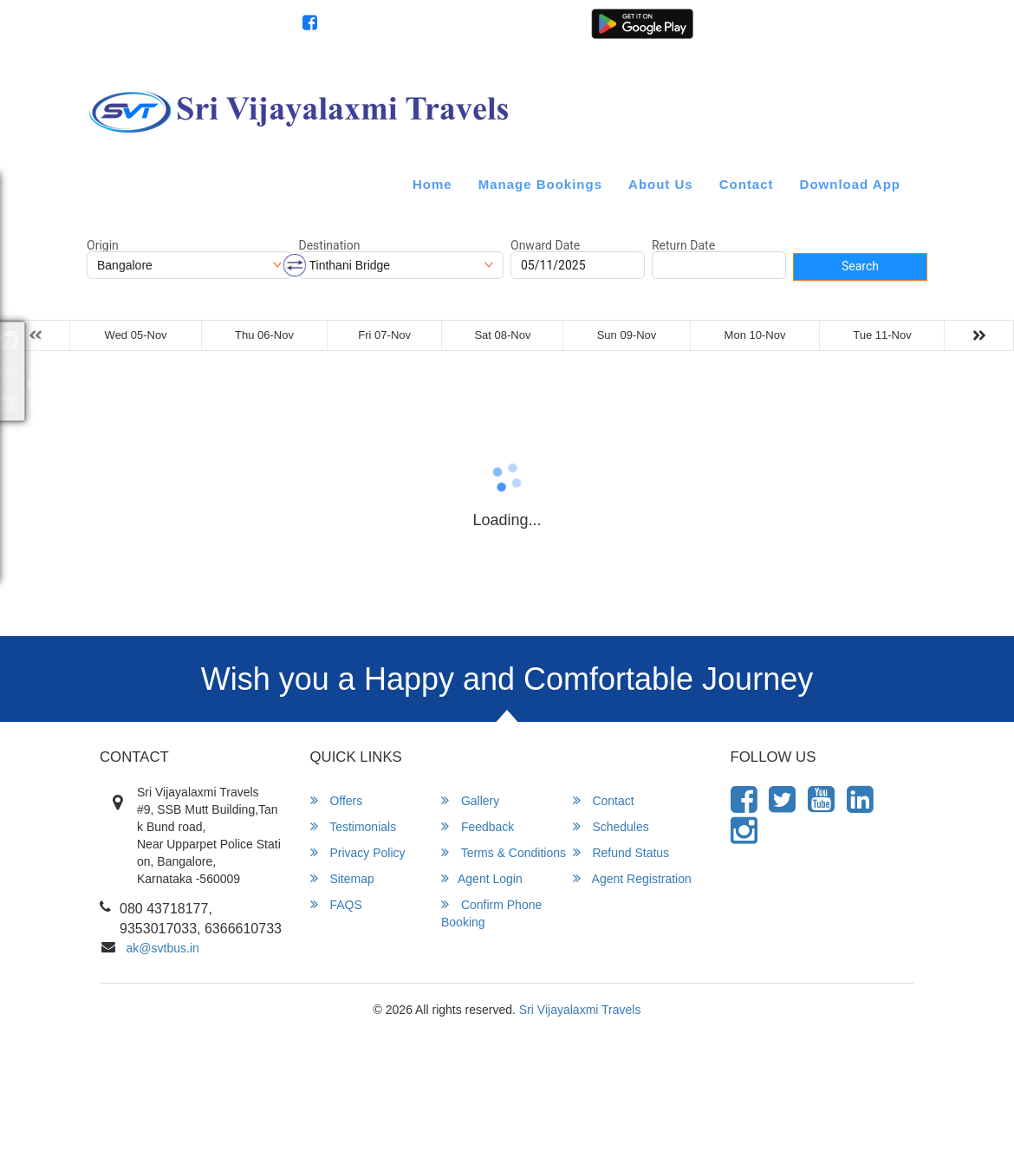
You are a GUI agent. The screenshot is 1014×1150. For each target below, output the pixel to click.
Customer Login (725, 33)
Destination (330, 245)
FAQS (336, 904)
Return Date (683, 245)
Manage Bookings (540, 184)
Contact (746, 184)
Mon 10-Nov (755, 334)
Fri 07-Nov (384, 334)
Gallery (470, 800)
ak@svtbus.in (163, 948)
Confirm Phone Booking (491, 913)
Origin (103, 245)
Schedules (611, 826)
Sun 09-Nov (627, 334)
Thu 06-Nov (264, 334)
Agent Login (792, 33)
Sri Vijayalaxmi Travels (580, 1010)
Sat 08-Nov (502, 334)
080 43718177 (240, 24)
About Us (660, 184)
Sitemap (342, 878)
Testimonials (353, 826)
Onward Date (545, 245)
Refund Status (621, 852)
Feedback (477, 826)
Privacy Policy (358, 852)
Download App (850, 184)
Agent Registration (868, 33)
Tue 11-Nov (882, 334)
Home (432, 184)
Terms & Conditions (503, 852)
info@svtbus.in (135, 24)
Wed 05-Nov (136, 334)
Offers (336, 800)
